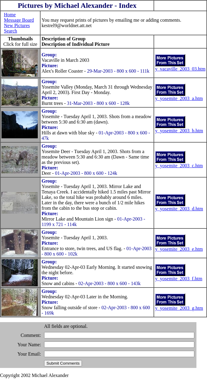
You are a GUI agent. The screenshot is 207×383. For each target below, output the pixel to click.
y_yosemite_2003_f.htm (178, 278)
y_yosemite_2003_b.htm (179, 130)
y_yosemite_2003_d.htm (179, 208)
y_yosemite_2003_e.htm (179, 249)
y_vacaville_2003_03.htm (180, 68)
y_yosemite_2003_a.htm (179, 98)
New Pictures (17, 25)
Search (10, 30)
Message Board (19, 20)
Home (10, 14)
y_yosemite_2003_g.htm (179, 308)
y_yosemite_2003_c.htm (179, 165)
